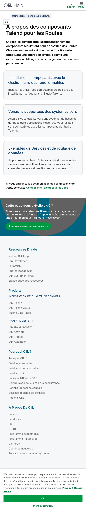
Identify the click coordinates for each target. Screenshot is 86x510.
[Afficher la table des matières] (7, 15)
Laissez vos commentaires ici (28, 226)
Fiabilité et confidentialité (24, 368)
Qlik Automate (17, 341)
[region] (43, 489)
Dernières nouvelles (21, 448)
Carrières (14, 443)
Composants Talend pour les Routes (31, 15)
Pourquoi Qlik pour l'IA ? (23, 377)
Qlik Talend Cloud (19, 307)
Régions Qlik (16, 397)
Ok (42, 498)
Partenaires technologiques (25, 387)
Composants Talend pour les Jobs (47, 187)
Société (13, 414)
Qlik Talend (15, 302)
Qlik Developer (18, 260)
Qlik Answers (17, 331)
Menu (81, 6)
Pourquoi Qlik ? (18, 358)
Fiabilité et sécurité (20, 363)
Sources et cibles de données (27, 392)
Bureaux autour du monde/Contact (29, 453)
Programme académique (24, 433)
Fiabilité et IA (16, 373)
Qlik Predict (16, 336)
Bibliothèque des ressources (26, 280)
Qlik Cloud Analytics (20, 326)
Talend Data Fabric (20, 312)
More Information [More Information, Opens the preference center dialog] (43, 505)
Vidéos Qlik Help (19, 256)
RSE (11, 423)
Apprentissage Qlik (20, 270)
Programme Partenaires (23, 438)
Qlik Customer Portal (21, 275)
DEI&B (12, 428)
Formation (15, 265)
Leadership (15, 419)
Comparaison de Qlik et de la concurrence (34, 382)
